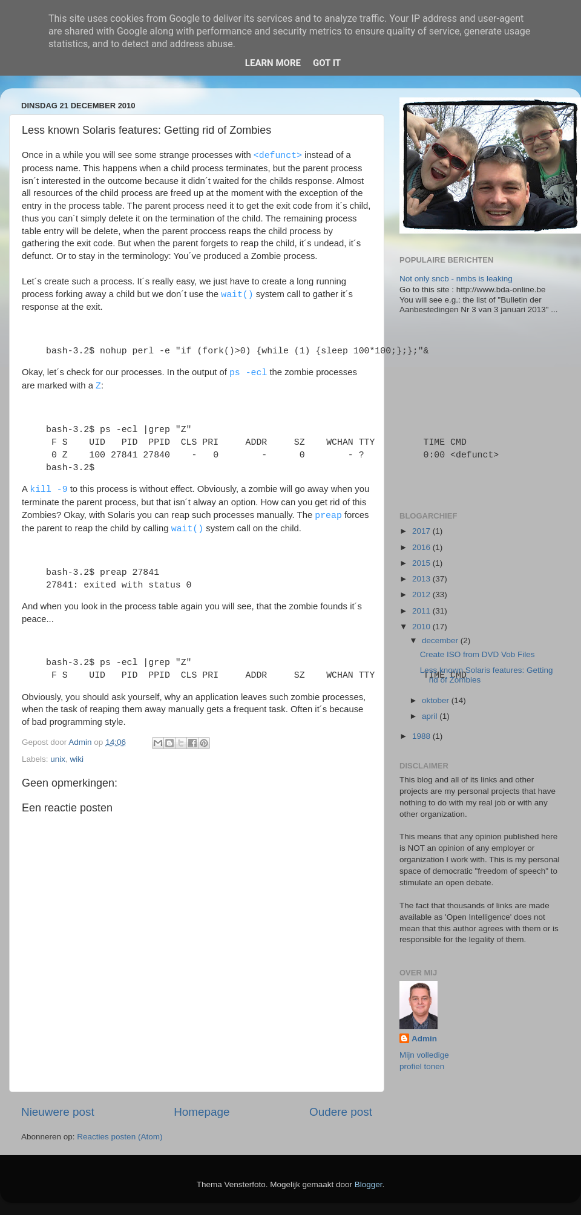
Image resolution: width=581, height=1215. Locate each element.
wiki (77, 759)
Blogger (368, 1184)
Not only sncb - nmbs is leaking (456, 278)
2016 (422, 547)
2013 (422, 578)
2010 (422, 626)
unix (57, 759)
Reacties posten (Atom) (119, 1136)
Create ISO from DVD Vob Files (477, 654)
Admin (424, 1038)
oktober (436, 700)
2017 (422, 530)
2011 (422, 610)
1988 (422, 736)
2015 (422, 563)
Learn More (273, 62)
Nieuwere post (57, 1111)
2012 (422, 594)
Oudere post (340, 1111)
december (441, 640)
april (430, 716)
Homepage (201, 1111)
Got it (327, 62)
